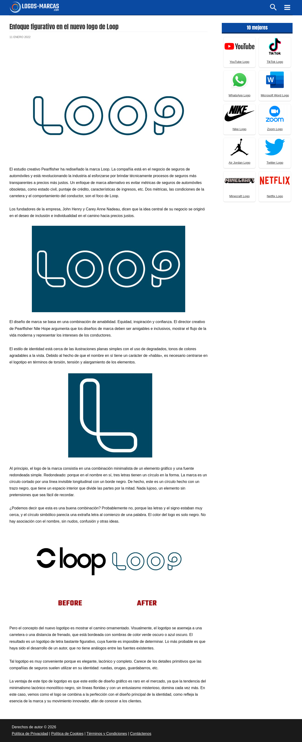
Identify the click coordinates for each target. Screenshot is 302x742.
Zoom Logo (275, 129)
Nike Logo (240, 129)
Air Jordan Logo (239, 162)
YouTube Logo (239, 62)
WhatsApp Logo (240, 95)
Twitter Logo (275, 162)
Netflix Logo (275, 196)
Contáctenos (140, 734)
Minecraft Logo (239, 196)
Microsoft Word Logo (275, 95)
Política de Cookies (67, 734)
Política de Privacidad (30, 734)
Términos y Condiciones (107, 734)
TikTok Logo (275, 62)
